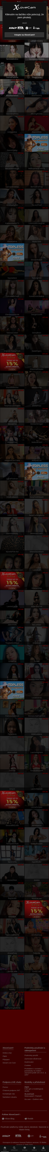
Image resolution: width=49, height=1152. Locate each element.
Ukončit (24, 23)
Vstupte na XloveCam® (24, 35)
